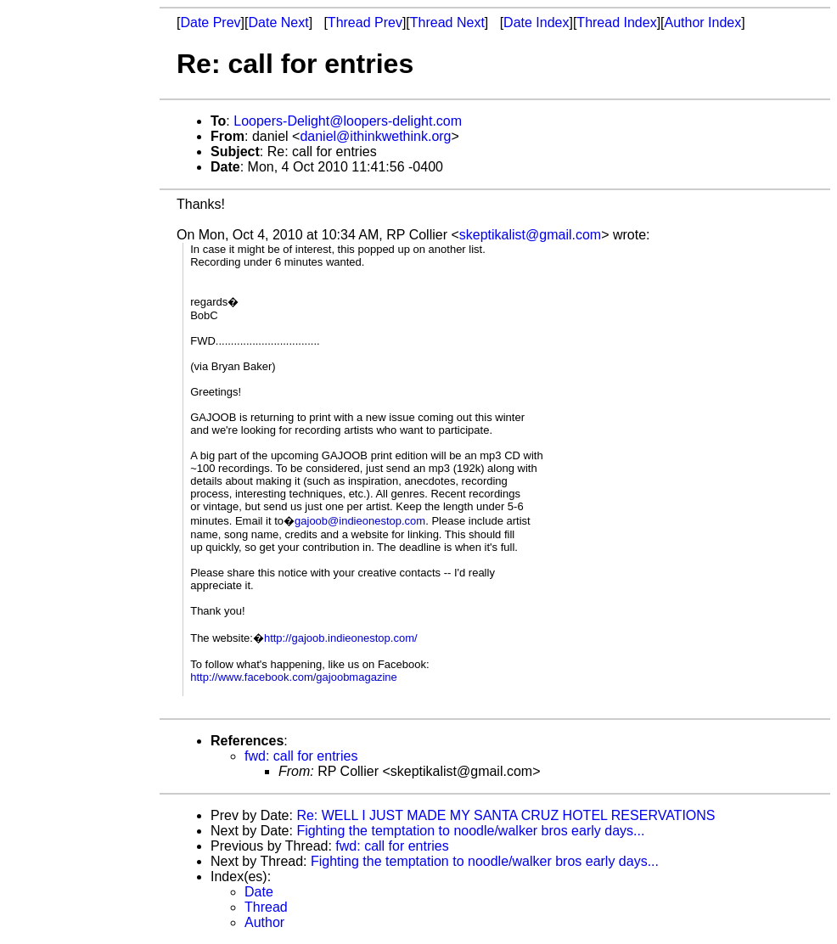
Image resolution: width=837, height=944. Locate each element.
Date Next (278, 22)
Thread (266, 907)
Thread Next (447, 22)
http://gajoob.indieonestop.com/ (341, 638)
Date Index (536, 22)
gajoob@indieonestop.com (360, 520)
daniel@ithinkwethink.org (375, 136)
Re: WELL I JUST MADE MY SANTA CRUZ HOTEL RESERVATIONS (505, 815)
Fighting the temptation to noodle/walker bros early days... (470, 830)
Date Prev (210, 22)
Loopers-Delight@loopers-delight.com (347, 121)
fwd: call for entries (300, 756)
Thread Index (616, 22)
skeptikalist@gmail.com (530, 235)
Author (264, 922)
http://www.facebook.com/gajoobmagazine (293, 677)
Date (258, 892)
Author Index (703, 22)
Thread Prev (365, 22)
